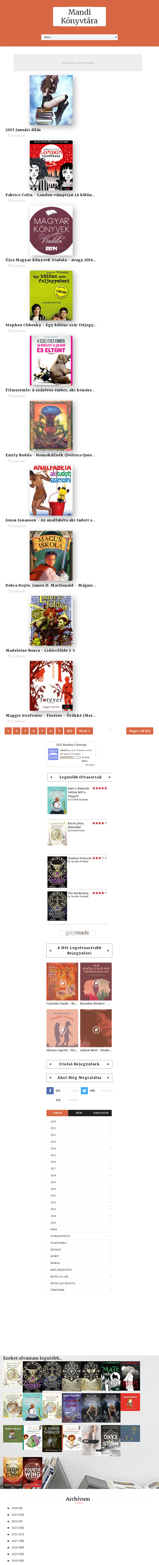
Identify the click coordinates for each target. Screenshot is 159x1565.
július (19, 1233)
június (20, 1240)
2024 (53, 830)
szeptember (23, 1220)
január (20, 1272)
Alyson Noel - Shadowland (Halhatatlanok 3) (96, 664)
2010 (53, 736)
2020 (53, 803)
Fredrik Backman (79, 414)
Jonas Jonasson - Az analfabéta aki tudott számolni (49, 1318)
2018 (53, 790)
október (20, 1213)
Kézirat (55, 864)
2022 (53, 817)
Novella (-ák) (59, 891)
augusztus (22, 1227)
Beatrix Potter (78, 445)
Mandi (63, 364)
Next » (84, 343)
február (20, 1266)
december (22, 1200)
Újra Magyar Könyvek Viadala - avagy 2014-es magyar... (52, 1291)
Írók (79, 727)
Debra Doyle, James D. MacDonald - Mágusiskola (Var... (52, 1324)
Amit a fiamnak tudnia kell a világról (78, 406)
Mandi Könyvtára (79, 16)
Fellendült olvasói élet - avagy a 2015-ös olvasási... (49, 1350)
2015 (53, 769)
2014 (53, 763)
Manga (55, 877)
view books (89, 379)
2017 (53, 783)
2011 (53, 742)
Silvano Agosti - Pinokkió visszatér (62, 664)
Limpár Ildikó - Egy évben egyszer (37, 1344)
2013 (53, 756)
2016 (53, 776)
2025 (53, 837)
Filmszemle (58, 857)
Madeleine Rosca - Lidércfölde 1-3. (38, 1331)
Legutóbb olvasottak (80, 392)
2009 (15, 1406)
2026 (15, 1122)
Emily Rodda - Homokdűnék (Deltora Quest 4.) (45, 1311)
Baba (53, 843)
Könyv (54, 870)
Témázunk (57, 904)
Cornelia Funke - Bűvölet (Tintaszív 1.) (62, 618)
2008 (15, 1412)
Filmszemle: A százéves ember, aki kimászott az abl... (51, 1305)
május (19, 1246)
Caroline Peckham (79, 476)
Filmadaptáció (60, 850)
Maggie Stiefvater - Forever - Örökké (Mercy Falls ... (49, 1337)
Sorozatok (101, 727)
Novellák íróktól (63, 898)
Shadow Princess (80, 472)
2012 (53, 749)
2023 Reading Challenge (71, 359)
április (20, 1253)
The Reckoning (78, 507)
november (22, 1207)
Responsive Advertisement (78, 62)
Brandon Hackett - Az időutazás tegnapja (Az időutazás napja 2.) (96, 618)
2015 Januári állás (22, 129)
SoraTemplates (62, 1560)
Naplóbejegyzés (61, 884)
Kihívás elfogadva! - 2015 (31, 1364)
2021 (53, 810)
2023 (53, 823)
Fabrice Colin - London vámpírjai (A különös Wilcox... (51, 1285)
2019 (53, 796)
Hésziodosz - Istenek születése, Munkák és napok (48, 1357)
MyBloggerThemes (109, 1560)
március (21, 1259)
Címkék (57, 727)
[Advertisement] (79, 937)
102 (69, 343)
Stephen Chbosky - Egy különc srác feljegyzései (47, 1298)
